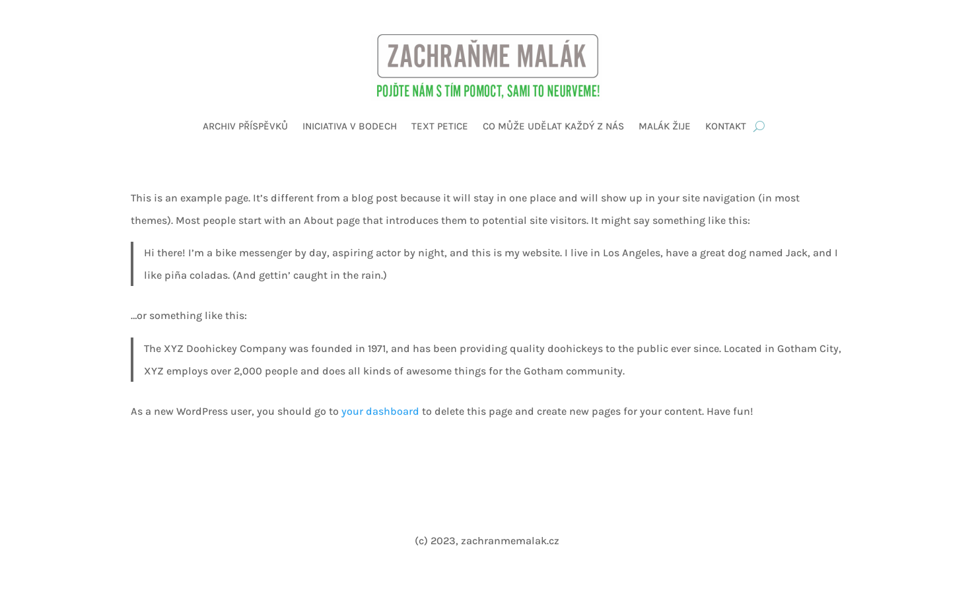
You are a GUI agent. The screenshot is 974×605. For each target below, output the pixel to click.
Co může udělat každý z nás (553, 126)
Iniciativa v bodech (349, 126)
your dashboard (380, 411)
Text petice (439, 126)
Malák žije (665, 126)
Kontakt (725, 126)
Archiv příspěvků (245, 126)
